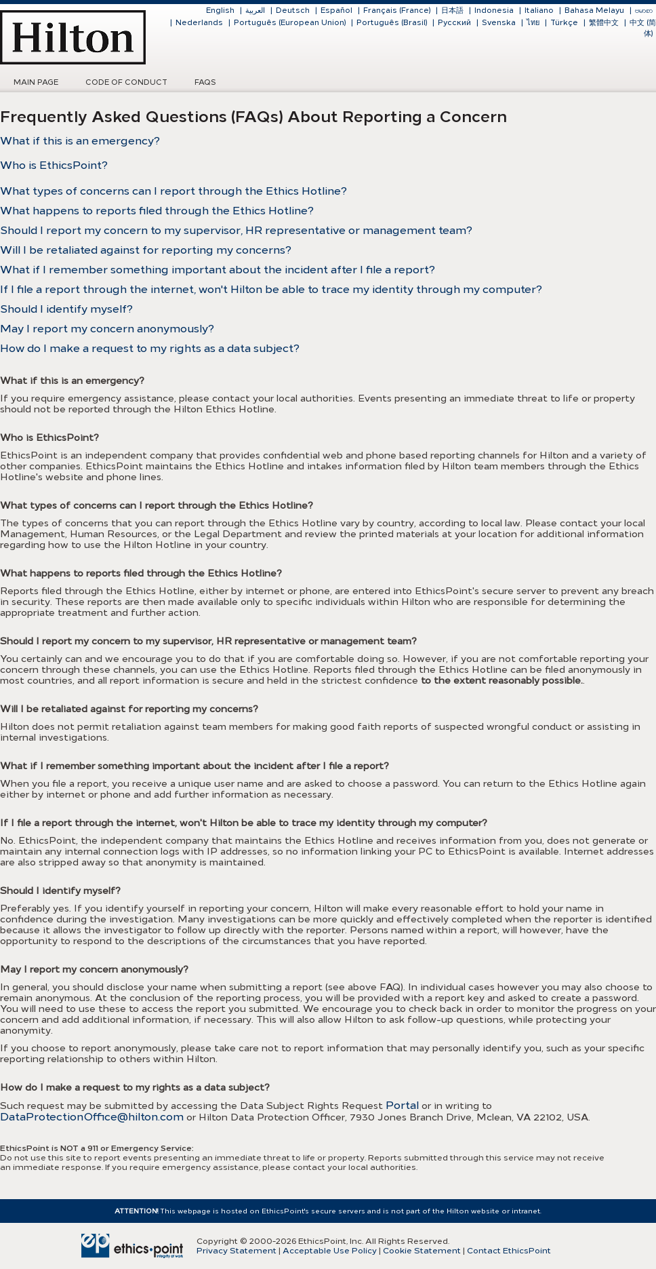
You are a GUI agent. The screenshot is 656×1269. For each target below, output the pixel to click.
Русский (454, 22)
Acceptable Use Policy (330, 1250)
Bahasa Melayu (594, 10)
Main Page (36, 82)
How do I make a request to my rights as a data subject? (150, 348)
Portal (402, 1105)
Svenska (499, 22)
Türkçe (564, 22)
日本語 (452, 10)
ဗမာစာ (644, 10)
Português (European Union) (290, 22)
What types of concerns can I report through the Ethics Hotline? (173, 190)
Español (336, 10)
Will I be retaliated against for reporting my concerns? (145, 249)
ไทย (533, 22)
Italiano (539, 10)
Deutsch (293, 10)
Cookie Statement (422, 1250)
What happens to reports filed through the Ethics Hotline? (157, 210)
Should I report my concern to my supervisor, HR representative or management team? (236, 230)
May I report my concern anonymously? (107, 328)
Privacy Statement (236, 1250)
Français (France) (396, 10)
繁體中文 (604, 22)
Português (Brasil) (391, 22)
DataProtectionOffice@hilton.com (92, 1116)
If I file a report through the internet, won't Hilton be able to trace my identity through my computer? (271, 289)
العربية (255, 10)
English (220, 10)
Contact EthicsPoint (509, 1250)
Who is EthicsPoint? (54, 165)
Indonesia (494, 10)
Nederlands (199, 22)
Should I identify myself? (66, 308)
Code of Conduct (126, 82)
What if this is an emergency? (80, 140)
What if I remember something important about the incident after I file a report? (217, 269)
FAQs (205, 82)
